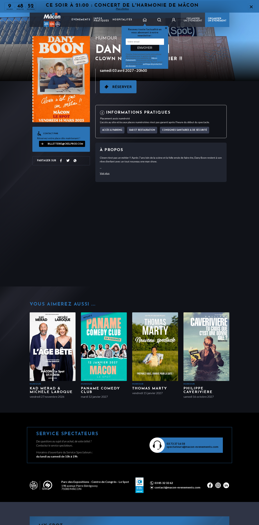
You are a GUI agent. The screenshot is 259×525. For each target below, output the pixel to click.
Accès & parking (112, 130)
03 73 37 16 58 (176, 443)
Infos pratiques (101, 20)
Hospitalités (122, 20)
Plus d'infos (122, 8)
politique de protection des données (144, 65)
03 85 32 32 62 (164, 482)
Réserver (122, 87)
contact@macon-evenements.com (177, 487)
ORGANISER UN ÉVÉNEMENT (217, 20)
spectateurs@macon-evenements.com (192, 446)
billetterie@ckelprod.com (65, 144)
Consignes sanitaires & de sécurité (184, 130)
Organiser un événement (193, 20)
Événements (81, 20)
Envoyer (144, 48)
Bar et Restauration (142, 130)
